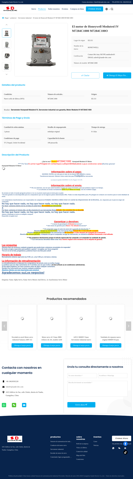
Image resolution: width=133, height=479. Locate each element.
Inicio (33, 9)
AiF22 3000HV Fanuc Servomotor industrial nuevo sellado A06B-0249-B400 (81, 339)
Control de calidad (81, 451)
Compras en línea (77, 9)
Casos (95, 441)
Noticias (96, 445)
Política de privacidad (15, 476)
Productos (42, 9)
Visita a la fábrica (81, 447)
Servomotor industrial (24, 18)
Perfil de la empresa (82, 444)
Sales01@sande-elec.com (14, 387)
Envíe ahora (81, 404)
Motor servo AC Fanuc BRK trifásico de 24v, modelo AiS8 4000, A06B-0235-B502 (51, 339)
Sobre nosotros (54, 9)
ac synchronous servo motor (57, 280)
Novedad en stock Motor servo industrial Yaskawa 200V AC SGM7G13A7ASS (22, 339)
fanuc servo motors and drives (34, 280)
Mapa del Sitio (80, 455)
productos (13, 18)
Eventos (65, 9)
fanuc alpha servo (15, 280)
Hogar (7, 18)
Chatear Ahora (94, 9)
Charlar (86, 75)
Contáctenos (80, 459)
